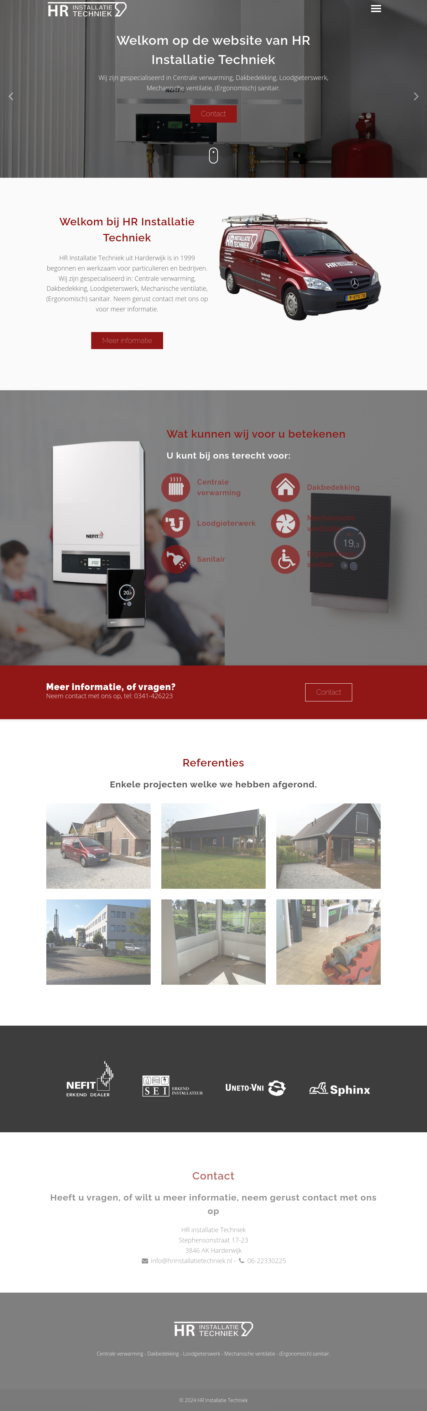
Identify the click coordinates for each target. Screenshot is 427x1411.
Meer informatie (124, 340)
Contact (213, 113)
